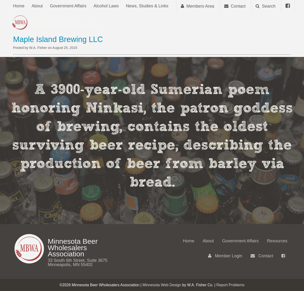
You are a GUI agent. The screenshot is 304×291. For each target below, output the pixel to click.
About (37, 6)
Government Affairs (68, 6)
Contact (262, 255)
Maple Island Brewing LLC (58, 39)
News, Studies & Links (147, 6)
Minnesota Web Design (161, 285)
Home (18, 6)
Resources (277, 241)
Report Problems (230, 285)
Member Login (225, 255)
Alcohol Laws (106, 6)
